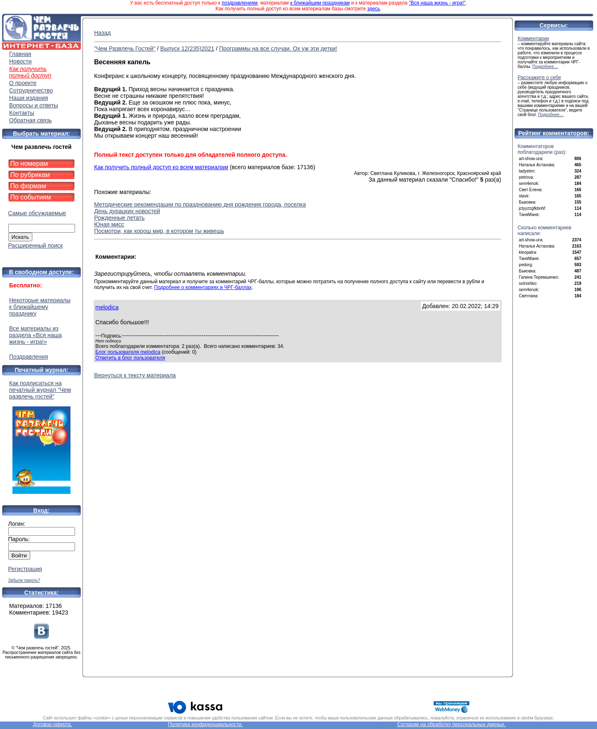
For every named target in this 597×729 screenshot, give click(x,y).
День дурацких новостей (127, 211)
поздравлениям (239, 3)
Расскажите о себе (539, 77)
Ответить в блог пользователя (130, 358)
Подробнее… (545, 66)
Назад (102, 32)
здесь (373, 9)
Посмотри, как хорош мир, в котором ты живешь (159, 231)
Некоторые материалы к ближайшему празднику (39, 307)
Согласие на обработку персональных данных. (451, 724)
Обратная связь (30, 120)
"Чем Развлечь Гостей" (124, 48)
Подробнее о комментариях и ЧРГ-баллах (203, 287)
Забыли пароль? (24, 580)
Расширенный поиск (35, 245)
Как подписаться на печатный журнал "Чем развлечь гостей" (41, 437)
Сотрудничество (31, 90)
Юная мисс (109, 224)
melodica (107, 307)
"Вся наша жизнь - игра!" (437, 3)
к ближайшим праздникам (320, 3)
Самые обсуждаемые (37, 213)
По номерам (29, 163)
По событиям (30, 197)
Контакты (21, 112)
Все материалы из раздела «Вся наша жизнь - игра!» (35, 335)
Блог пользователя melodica (127, 352)
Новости (20, 61)
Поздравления (28, 356)
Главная (20, 54)
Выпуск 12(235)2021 (187, 48)
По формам (28, 186)
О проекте (22, 83)
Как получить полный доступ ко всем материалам (161, 167)
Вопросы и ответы (33, 105)
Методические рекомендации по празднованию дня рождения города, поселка (200, 204)
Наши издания (28, 98)
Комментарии (533, 38)
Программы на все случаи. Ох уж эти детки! (278, 48)
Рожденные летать (119, 217)
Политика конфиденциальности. (205, 724)
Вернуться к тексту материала (135, 375)
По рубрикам (30, 174)
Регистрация (25, 569)
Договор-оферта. (52, 724)
